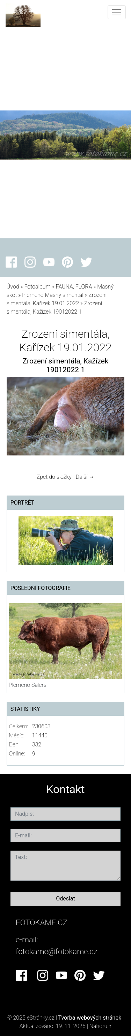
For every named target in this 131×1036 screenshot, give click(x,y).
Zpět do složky (54, 477)
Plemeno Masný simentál (52, 295)
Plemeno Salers (27, 685)
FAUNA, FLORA (74, 286)
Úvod (13, 286)
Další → (85, 477)
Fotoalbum (37, 286)
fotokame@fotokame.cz (56, 951)
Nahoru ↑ (100, 1026)
